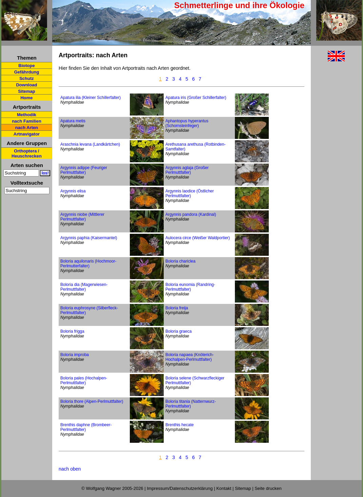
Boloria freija (176, 308)
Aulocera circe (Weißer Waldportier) (197, 237)
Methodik (26, 114)
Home (26, 97)
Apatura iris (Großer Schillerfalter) (195, 97)
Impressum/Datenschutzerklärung (180, 488)
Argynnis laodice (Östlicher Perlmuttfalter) (189, 193)
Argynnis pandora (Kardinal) (190, 214)
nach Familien (26, 121)
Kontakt (223, 488)
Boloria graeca (178, 331)
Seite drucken (268, 488)
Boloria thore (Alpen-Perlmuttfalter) (91, 401)
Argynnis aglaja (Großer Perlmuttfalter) (186, 170)
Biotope (26, 65)
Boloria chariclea (180, 261)
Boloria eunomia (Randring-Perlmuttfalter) (190, 287)
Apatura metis (72, 121)
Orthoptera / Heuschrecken (27, 153)
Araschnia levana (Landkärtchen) (90, 144)
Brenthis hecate (179, 424)
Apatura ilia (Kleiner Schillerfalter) (90, 97)
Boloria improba (74, 354)
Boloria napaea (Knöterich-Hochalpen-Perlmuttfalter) (189, 357)
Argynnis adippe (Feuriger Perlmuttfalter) (83, 170)
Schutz (26, 78)
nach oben (70, 469)
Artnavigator (27, 134)
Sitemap (26, 91)
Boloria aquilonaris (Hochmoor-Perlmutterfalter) (88, 263)
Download (26, 84)
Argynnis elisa (73, 191)
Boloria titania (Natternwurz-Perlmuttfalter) (190, 404)
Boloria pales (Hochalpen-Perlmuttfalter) (83, 380)
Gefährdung (26, 72)
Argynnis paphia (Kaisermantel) (88, 237)
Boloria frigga (72, 331)
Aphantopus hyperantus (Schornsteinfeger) (186, 123)
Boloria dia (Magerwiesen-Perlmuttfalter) (83, 287)
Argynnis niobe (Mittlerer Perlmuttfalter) (82, 217)
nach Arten (26, 127)
